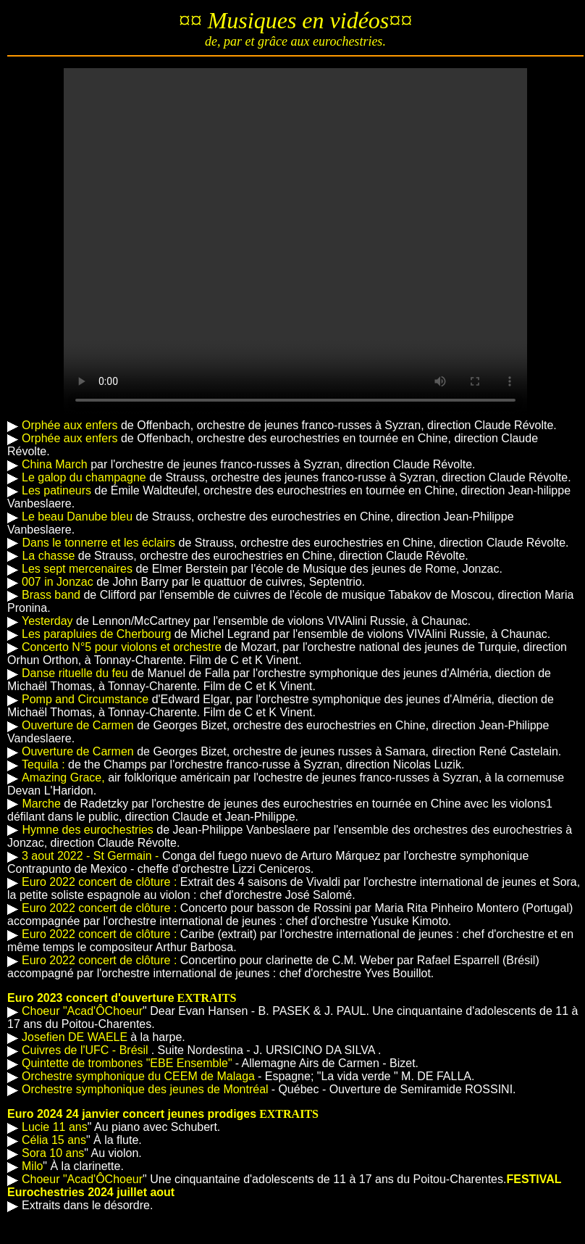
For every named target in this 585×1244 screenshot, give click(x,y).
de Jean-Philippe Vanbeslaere (166, 830)
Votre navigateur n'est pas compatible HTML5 (295, 242)
